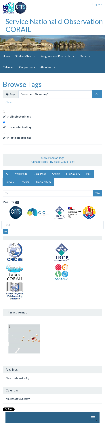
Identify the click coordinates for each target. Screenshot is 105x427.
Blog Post (40, 173)
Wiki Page (21, 173)
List (72, 161)
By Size (54, 161)
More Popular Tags (52, 157)
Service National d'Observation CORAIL (54, 25)
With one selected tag (17, 127)
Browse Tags (22, 84)
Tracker (24, 182)
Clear (8, 102)
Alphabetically (39, 161)
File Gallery (73, 173)
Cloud (64, 161)
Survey (10, 182)
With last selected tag (17, 137)
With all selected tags (17, 116)
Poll (88, 173)
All (7, 173)
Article (56, 173)
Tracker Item (43, 182)
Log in (97, 4)
